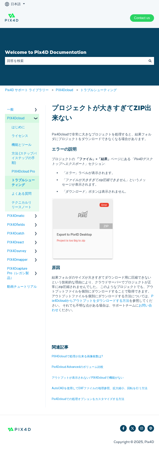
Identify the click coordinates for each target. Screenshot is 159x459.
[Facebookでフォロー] (123, 428)
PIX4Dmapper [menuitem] (17, 260)
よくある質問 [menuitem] (21, 194)
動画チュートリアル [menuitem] (22, 287)
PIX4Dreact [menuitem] (15, 242)
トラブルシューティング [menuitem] (23, 182)
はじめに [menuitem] (18, 127)
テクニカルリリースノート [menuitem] (21, 205)
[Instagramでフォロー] (141, 428)
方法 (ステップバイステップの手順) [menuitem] (24, 158)
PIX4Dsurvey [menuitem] (16, 251)
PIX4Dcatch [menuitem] (15, 233)
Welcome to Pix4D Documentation (45, 52)
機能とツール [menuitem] (21, 145)
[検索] (150, 61)
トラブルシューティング (98, 90)
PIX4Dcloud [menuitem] (15, 118)
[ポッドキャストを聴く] (150, 428)
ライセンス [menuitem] (20, 136)
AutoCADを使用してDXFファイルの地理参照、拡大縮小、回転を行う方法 (99, 388)
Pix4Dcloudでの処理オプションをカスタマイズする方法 (88, 399)
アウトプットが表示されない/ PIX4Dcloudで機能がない (88, 377)
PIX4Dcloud (64, 90)
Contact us (142, 18)
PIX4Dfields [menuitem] (16, 225)
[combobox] (75, 61)
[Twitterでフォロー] (132, 428)
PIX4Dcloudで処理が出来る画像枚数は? (77, 356)
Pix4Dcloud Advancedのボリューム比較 (77, 366)
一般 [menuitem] (10, 109)
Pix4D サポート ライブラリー (27, 90)
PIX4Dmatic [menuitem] (15, 216)
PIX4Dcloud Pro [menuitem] (23, 171)
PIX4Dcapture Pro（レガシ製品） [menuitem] (18, 273)
